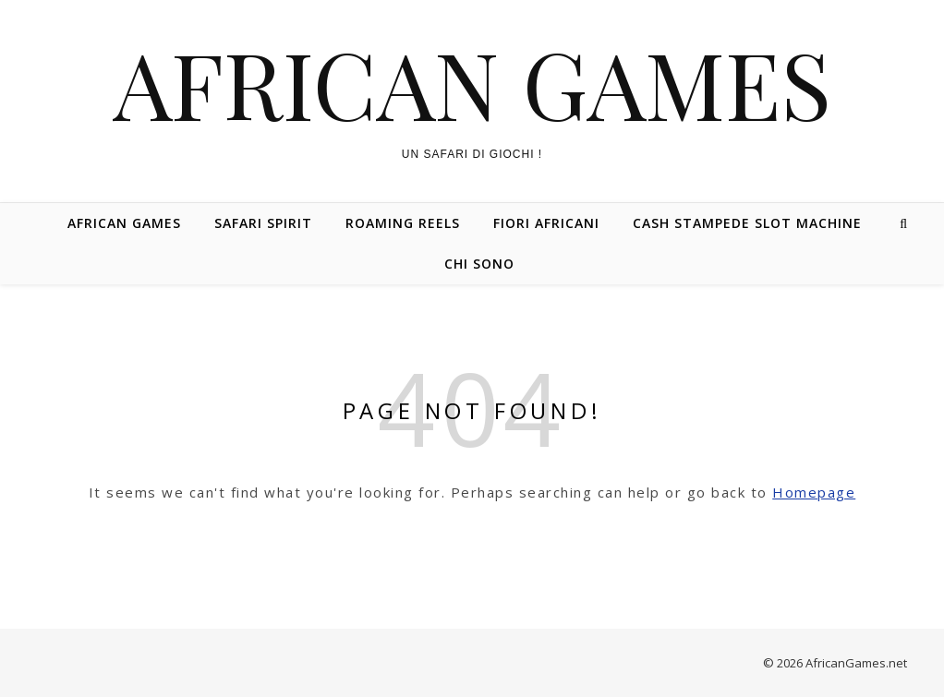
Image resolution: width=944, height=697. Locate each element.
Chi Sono (479, 263)
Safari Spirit (263, 223)
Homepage (813, 492)
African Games (472, 83)
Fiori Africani (546, 223)
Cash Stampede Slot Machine (747, 223)
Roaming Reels (402, 223)
